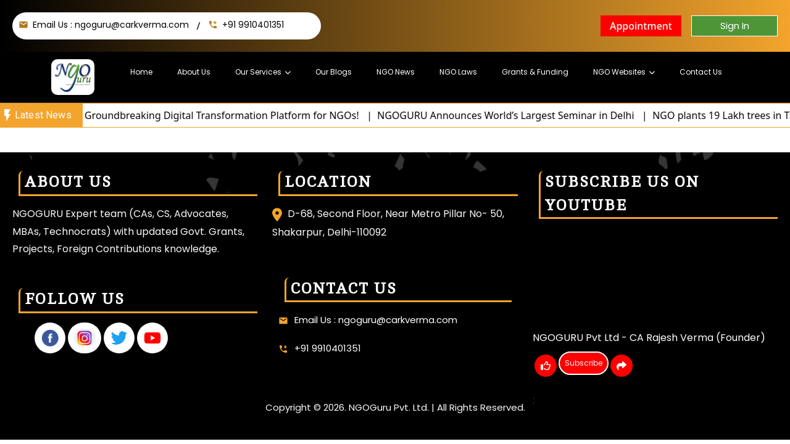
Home (141, 72)
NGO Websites (619, 72)
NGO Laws (458, 72)
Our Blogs (333, 72)
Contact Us (701, 72)
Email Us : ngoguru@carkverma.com (111, 24)
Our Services (258, 72)
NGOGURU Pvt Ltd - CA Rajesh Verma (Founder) (649, 338)
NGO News (395, 72)
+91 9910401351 (253, 24)
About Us (193, 72)
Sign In (734, 25)
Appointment (641, 26)
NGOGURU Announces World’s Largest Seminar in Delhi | (522, 115)
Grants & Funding (535, 72)
